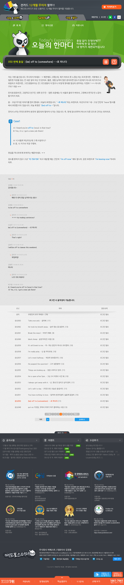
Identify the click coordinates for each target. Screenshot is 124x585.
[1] (117, 451)
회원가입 (95, 17)
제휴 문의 (117, 559)
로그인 (103, 17)
